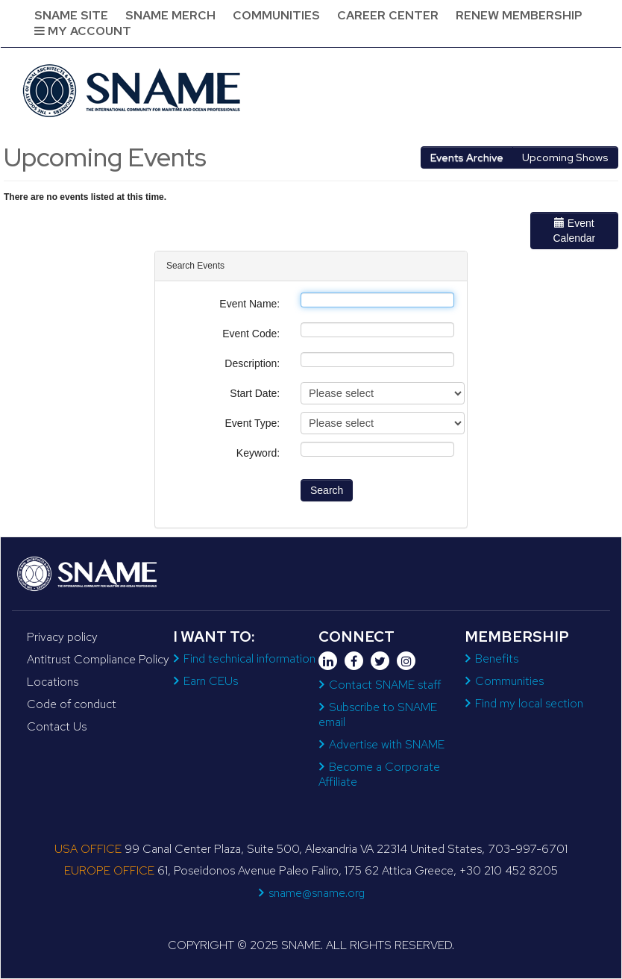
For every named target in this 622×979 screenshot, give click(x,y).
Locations (52, 681)
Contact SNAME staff (385, 684)
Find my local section (529, 703)
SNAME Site (71, 15)
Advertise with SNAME (386, 744)
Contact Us (57, 726)
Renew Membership (519, 15)
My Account (82, 31)
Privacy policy (62, 637)
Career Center (388, 15)
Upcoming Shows (565, 157)
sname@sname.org (316, 893)
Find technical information (249, 658)
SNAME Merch (170, 15)
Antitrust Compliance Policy (98, 659)
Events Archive (466, 157)
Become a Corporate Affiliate (379, 774)
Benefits (496, 658)
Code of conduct (71, 704)
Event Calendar (574, 230)
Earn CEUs (210, 681)
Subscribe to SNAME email (377, 714)
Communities (276, 15)
